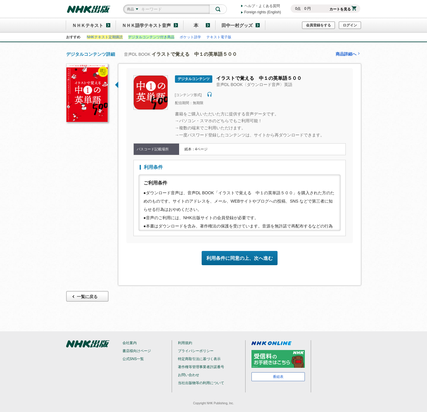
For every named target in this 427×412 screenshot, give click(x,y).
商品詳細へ (348, 54)
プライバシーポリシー (196, 351)
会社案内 (129, 343)
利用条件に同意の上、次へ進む (239, 258)
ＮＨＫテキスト (87, 25)
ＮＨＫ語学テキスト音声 (146, 25)
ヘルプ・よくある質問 (262, 6)
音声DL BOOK (180, 54)
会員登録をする (318, 25)
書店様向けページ (136, 351)
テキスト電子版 (218, 37)
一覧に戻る (84, 296)
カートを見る (342, 9)
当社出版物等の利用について (201, 383)
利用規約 (185, 343)
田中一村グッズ (237, 25)
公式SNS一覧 (133, 359)
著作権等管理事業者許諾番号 (201, 367)
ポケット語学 (190, 37)
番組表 (278, 377)
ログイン (350, 25)
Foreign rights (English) (262, 12)
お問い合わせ (188, 375)
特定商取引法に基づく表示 (199, 359)
